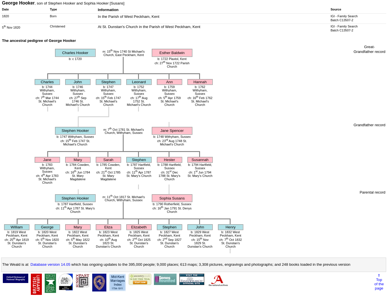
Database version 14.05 (50, 264)
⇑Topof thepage (379, 281)
